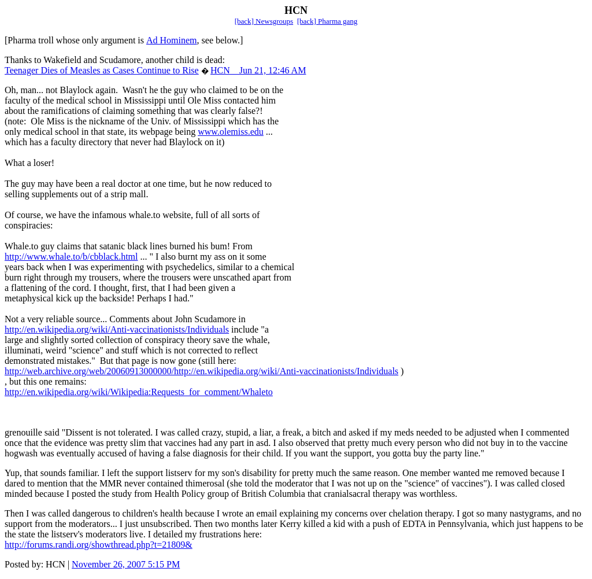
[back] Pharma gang (327, 21)
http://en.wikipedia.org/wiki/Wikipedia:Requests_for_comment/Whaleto (139, 392)
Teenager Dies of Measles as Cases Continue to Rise (102, 70)
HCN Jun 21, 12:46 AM (258, 70)
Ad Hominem (171, 40)
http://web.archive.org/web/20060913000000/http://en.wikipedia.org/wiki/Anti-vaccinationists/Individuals (201, 371)
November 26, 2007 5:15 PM (126, 564)
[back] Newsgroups (264, 21)
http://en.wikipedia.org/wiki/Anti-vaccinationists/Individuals (117, 329)
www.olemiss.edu (231, 132)
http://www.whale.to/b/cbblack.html (71, 256)
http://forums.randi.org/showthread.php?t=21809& (99, 545)
